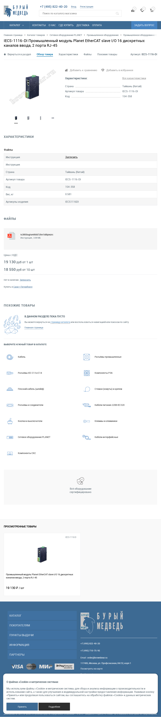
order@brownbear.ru (97, 657)
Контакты (39, 25)
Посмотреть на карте (91, 668)
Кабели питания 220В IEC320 (102, 405)
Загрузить (71, 157)
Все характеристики (134, 78)
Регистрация (86, 6)
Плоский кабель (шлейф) (24, 389)
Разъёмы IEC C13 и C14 (23, 372)
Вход (73, 6)
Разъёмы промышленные (100, 356)
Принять (22, 706)
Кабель (14, 356)
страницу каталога (60, 322)
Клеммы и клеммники (98, 421)
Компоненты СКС (20, 453)
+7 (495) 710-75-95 (90, 650)
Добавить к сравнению (83, 70)
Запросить (25, 279)
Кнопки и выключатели (23, 421)
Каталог (17, 25)
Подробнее (54, 706)
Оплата (97, 25)
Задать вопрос (144, 25)
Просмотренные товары (20, 526)
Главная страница (34, 327)
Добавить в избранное (119, 70)
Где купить (66, 25)
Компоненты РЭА (96, 372)
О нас (52, 25)
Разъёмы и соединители (23, 405)
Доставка (82, 25)
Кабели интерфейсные (99, 437)
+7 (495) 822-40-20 (53, 6)
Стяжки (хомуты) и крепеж (101, 389)
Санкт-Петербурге (22, 286)
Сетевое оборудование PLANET (27, 437)
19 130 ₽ (15, 588)
